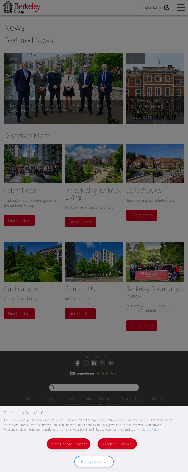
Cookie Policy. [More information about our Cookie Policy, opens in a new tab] (151, 429)
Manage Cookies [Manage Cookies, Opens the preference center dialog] (94, 461)
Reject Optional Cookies (69, 444)
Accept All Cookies (117, 444)
